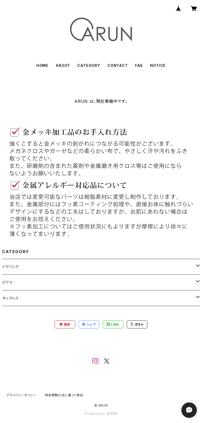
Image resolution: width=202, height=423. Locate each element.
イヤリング (10, 266)
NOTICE (158, 65)
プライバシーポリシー (21, 395)
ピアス (7, 282)
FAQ (139, 65)
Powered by (101, 414)
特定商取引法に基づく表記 (64, 395)
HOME (42, 65)
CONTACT (117, 65)
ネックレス (10, 298)
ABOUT (63, 65)
